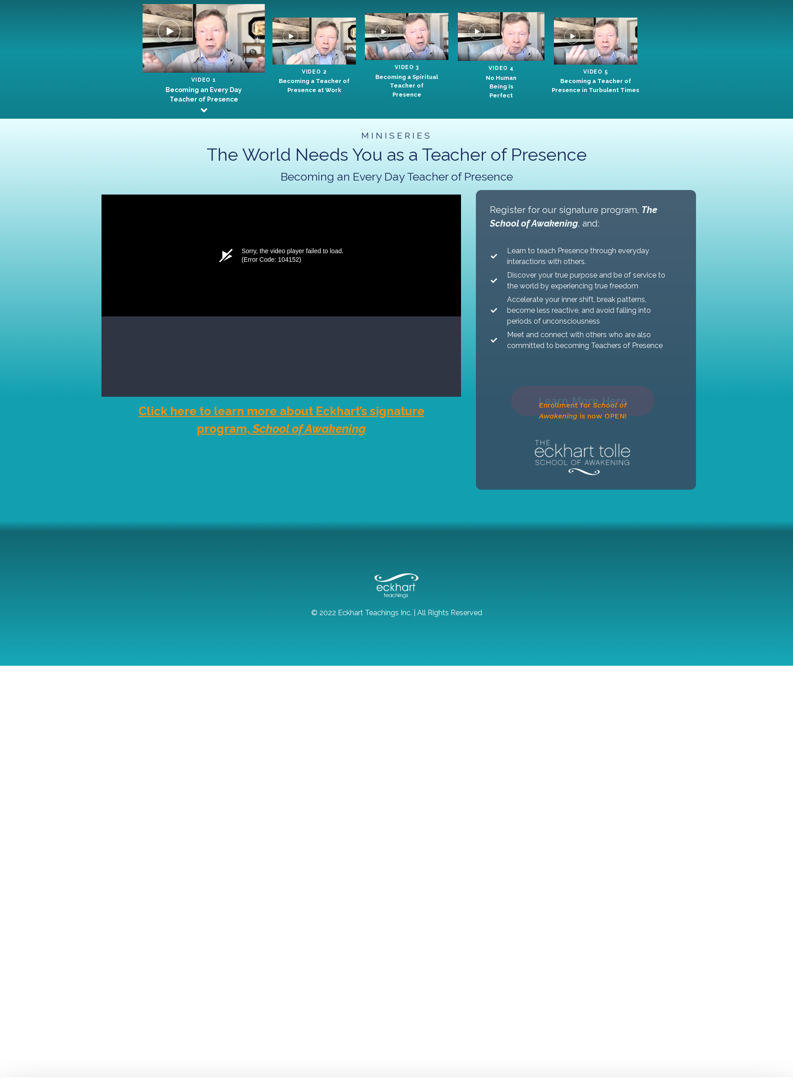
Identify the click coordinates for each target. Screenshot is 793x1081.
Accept (693, 1046)
